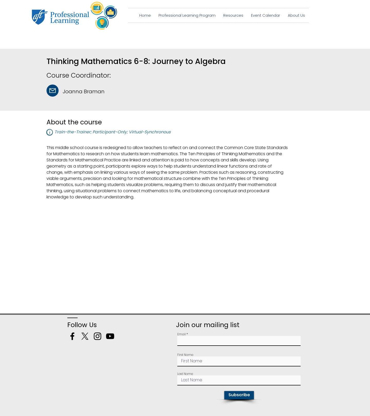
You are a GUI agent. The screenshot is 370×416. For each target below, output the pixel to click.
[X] (85, 336)
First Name (185, 354)
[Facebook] (72, 336)
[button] (49, 132)
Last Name (185, 373)
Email (181, 334)
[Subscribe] (239, 395)
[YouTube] (110, 336)
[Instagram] (97, 336)
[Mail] (53, 91)
